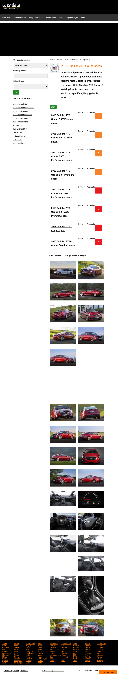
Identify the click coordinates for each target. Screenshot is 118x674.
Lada (99, 651)
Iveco (40, 651)
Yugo (40, 662)
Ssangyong (18, 660)
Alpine (40, 643)
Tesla (63, 660)
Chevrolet (76, 645)
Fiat (27, 649)
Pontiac (100, 656)
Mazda (16, 655)
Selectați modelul (20, 71)
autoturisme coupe (20, 111)
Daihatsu (53, 647)
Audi (75, 643)
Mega (40, 655)
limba (83, 18)
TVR (4, 662)
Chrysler (88, 645)
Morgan (5, 656)
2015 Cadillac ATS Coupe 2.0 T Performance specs (61, 156)
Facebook (8, 671)
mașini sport (51, 18)
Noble (40, 656)
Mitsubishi (100, 655)
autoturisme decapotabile (23, 108)
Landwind (41, 653)
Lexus (52, 653)
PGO (75, 656)
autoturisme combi (20, 122)
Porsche (5, 658)
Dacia (28, 647)
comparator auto (36, 18)
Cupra (16, 647)
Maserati (100, 653)
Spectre (5, 660)
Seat (75, 658)
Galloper (76, 649)
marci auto (6, 18)
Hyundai (5, 651)
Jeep (63, 651)
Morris (16, 656)
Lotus (75, 653)
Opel (51, 656)
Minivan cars (18, 125)
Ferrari (16, 649)
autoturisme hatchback (22, 115)
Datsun (76, 647)
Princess (17, 658)
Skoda (87, 658)
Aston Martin (66, 643)
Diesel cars (17, 132)
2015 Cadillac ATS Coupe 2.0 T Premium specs (62, 175)
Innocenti (29, 651)
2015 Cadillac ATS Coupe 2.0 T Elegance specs (62, 119)
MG (74, 655)
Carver (63, 645)
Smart (99, 658)
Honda (87, 649)
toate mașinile (19, 143)
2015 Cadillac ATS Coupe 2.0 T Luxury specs (61, 138)
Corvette (5, 647)
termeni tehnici (19, 18)
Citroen (99, 645)
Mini (86, 655)
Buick (40, 645)
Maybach (5, 655)
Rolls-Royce (42, 658)
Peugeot (64, 656)
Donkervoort (101, 647)
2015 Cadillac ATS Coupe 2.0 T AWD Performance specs (61, 193)
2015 (53, 107)
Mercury (64, 655)
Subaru (28, 660)
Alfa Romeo (30, 643)
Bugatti (28, 645)
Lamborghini (6, 653)
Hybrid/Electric (19, 136)
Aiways (16, 643)
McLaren (29, 655)
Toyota (87, 660)
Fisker (40, 649)
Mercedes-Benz (55, 655)
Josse (75, 651)
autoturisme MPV (20, 129)
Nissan (28, 656)
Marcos (88, 653)
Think (75, 660)
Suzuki (40, 660)
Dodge (87, 647)
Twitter (16, 671)
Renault (29, 658)
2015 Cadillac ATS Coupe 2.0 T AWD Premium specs (60, 212)
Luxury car (17, 140)
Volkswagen (18, 662)
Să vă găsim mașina (21, 60)
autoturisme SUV (20, 104)
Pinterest (24, 671)
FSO (63, 649)
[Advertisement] (59, 39)
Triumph (100, 660)
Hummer (100, 649)
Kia (86, 651)
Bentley (5, 645)
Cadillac (51, 60)
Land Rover (30, 653)
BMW (16, 645)
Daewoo (41, 647)
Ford (51, 649)
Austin (87, 643)
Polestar (88, 656)
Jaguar (52, 651)
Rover (52, 658)
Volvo (28, 662)
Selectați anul (18, 81)
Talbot (52, 660)
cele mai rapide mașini (68, 18)
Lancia (16, 653)
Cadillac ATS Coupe (61, 60)
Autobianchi (101, 643)
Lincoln (64, 653)
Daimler (64, 647)
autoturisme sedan (20, 118)
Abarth (4, 643)
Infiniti (16, 651)
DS (3, 649)
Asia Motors (54, 643)
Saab (63, 658)
